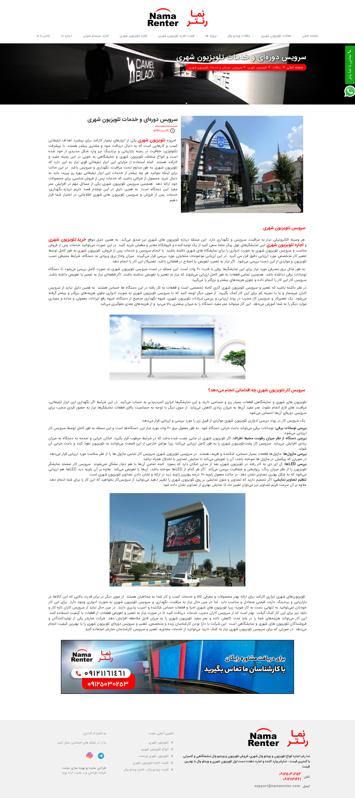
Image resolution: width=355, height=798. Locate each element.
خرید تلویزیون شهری (67, 239)
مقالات (276, 67)
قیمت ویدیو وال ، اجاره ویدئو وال (146, 769)
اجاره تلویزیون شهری (133, 36)
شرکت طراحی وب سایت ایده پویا (84, 773)
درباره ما (66, 36)
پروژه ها (211, 36)
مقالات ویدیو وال (239, 36)
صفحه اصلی (310, 36)
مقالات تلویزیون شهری (276, 36)
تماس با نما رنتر (350, 65)
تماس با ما (43, 36)
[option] (242, 164)
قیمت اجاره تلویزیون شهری (176, 36)
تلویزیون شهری (257, 67)
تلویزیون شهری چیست (153, 756)
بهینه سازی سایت (73, 768)
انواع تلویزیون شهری (154, 749)
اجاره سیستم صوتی (96, 36)
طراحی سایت (97, 768)
